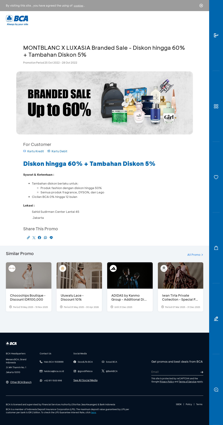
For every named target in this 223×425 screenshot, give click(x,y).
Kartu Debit (57, 151)
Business (100, 20)
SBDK (179, 404)
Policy (189, 404)
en (200, 20)
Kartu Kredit (33, 151)
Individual (76, 20)
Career (148, 20)
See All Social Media (85, 380)
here (93, 412)
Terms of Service (188, 381)
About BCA (124, 20)
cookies (78, 5)
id (194, 20)
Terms (199, 404)
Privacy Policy (167, 381)
